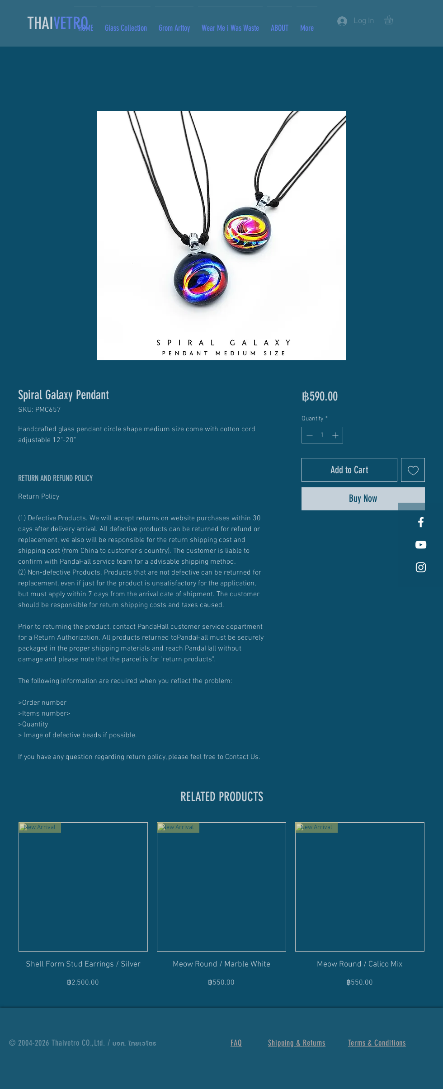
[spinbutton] (322, 435)
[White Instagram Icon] (421, 567)
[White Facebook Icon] (421, 522)
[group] (221, 911)
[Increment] (336, 435)
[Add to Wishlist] (413, 470)
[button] (394, 19)
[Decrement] (308, 435)
